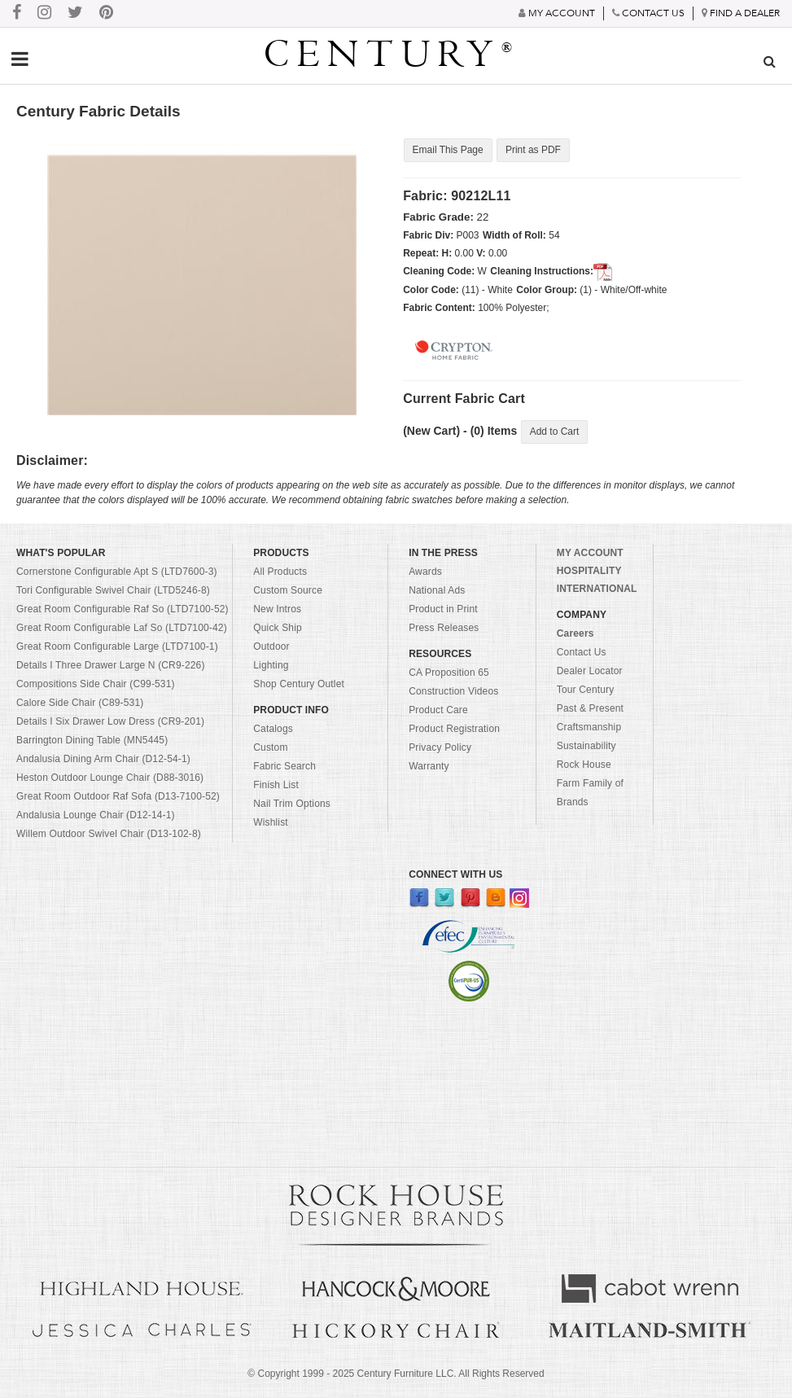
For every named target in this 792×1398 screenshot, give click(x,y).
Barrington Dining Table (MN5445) (92, 741)
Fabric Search (284, 767)
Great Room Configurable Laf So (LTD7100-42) (121, 628)
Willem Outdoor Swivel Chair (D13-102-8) (108, 834)
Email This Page (447, 150)
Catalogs (273, 729)
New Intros (277, 610)
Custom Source (287, 591)
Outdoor (271, 647)
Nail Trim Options (291, 804)
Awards (425, 572)
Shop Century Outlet (298, 684)
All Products (280, 572)
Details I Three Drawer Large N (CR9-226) (110, 666)
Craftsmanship (589, 728)
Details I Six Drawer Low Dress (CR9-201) (110, 722)
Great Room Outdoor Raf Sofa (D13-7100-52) (118, 797)
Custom (270, 748)
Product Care (438, 711)
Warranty (429, 767)
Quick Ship (277, 628)
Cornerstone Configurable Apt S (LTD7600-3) (116, 572)
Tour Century (586, 690)
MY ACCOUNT (590, 553)
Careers (575, 634)
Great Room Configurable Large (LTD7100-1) (117, 647)
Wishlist (270, 823)
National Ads (437, 591)
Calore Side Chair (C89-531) (79, 703)
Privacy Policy (440, 748)
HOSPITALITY (589, 571)
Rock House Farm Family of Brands (590, 784)
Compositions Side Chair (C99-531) (95, 684)
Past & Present (590, 709)
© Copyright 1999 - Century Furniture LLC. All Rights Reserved (395, 1374)
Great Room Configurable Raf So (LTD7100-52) (122, 610)
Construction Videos (453, 692)
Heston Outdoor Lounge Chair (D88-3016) (109, 778)
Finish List (276, 785)
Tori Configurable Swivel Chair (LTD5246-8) (113, 591)
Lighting (270, 666)
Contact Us (581, 653)
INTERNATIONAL (597, 589)
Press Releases (444, 628)
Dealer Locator (590, 671)
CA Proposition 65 (449, 673)
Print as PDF (532, 150)
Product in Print (443, 610)
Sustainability (586, 746)
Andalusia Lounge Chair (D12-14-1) (95, 816)
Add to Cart (555, 432)
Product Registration (454, 729)
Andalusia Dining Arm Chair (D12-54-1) (103, 759)
